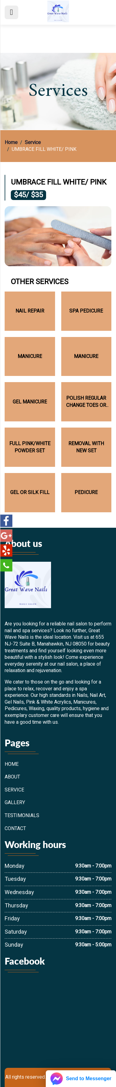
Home (11, 142)
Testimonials (22, 815)
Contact (15, 828)
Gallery (15, 802)
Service (33, 142)
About (12, 777)
